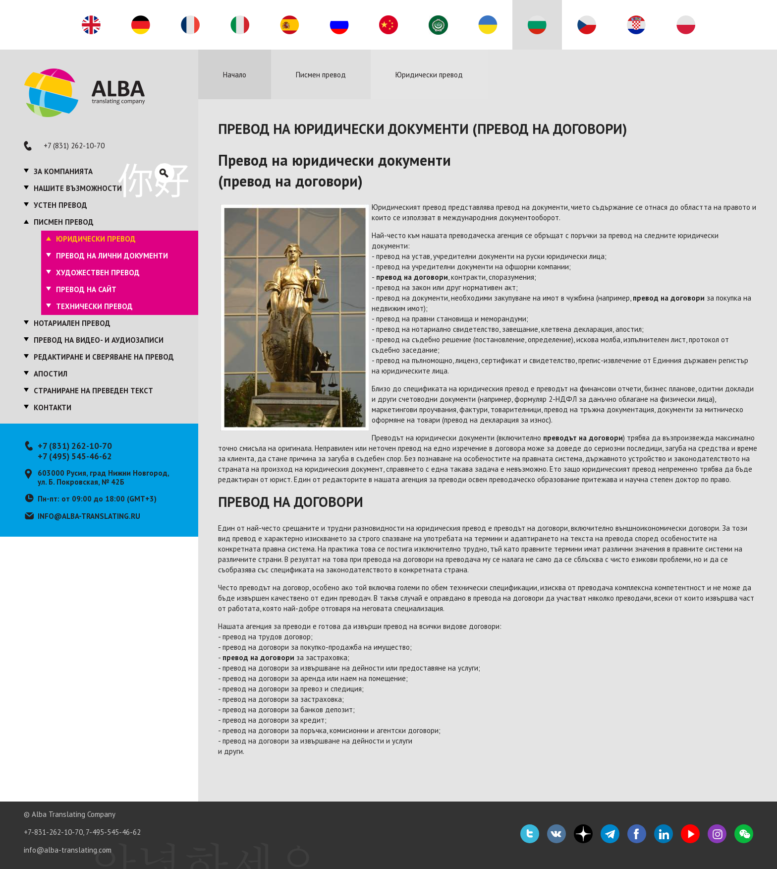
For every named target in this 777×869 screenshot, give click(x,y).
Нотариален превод (72, 323)
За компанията (63, 171)
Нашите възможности (78, 188)
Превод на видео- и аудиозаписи (99, 340)
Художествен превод (98, 272)
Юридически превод (96, 239)
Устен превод (60, 205)
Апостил (50, 373)
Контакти (52, 407)
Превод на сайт (86, 289)
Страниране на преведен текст (93, 390)
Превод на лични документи (112, 255)
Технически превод (94, 306)
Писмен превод (64, 222)
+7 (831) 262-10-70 (74, 145)
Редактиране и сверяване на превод (104, 357)
